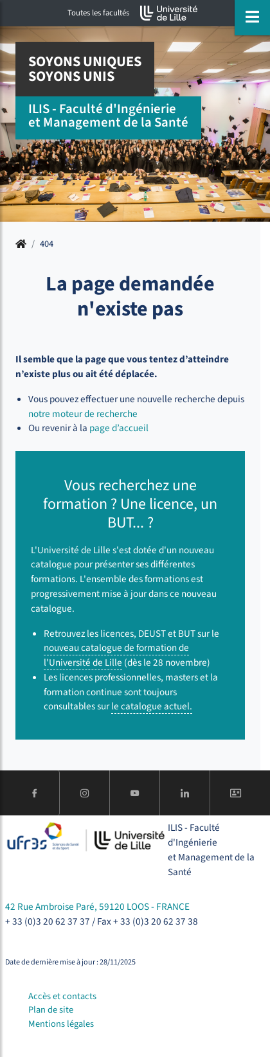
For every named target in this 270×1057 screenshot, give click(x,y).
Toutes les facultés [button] (98, 13)
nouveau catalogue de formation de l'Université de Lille (116, 655)
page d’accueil (118, 428)
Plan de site (50, 1010)
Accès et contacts (62, 996)
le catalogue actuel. (151, 706)
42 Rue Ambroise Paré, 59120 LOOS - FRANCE (97, 907)
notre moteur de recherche (83, 414)
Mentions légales (61, 1024)
